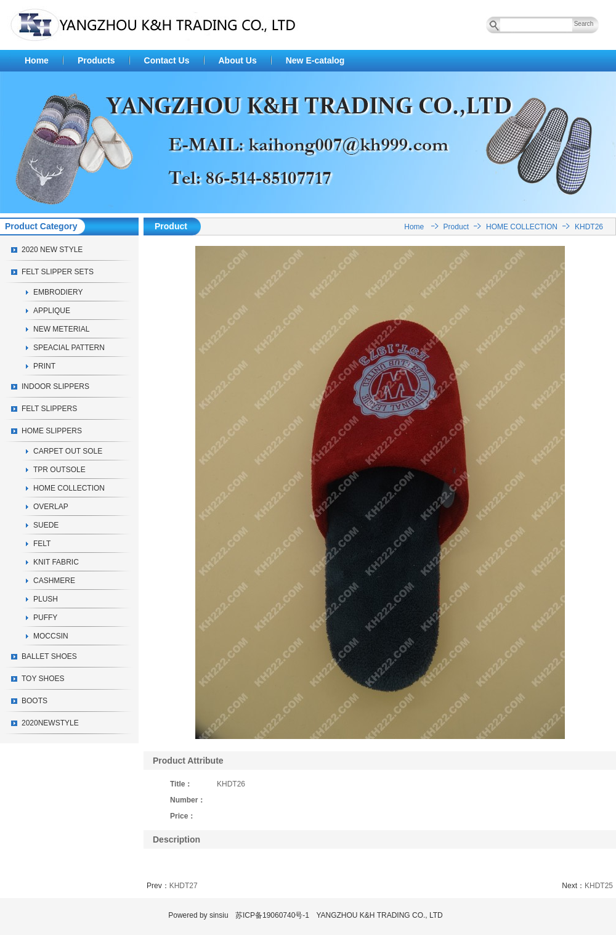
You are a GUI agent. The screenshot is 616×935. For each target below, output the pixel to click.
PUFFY (45, 617)
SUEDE (46, 525)
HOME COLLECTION (69, 488)
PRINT (44, 366)
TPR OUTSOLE (59, 469)
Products (96, 60)
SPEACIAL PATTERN (69, 347)
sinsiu (219, 915)
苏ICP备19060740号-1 (272, 915)
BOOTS (34, 700)
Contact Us (167, 60)
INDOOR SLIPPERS (55, 386)
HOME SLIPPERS (52, 431)
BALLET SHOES (49, 656)
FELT (42, 543)
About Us (238, 60)
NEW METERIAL (61, 329)
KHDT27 (183, 885)
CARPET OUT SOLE (67, 451)
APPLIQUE (51, 310)
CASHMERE (54, 580)
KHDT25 (599, 885)
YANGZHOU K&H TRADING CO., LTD (379, 915)
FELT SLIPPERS (49, 408)
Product (456, 227)
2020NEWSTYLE (50, 723)
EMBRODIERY (58, 292)
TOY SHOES (43, 678)
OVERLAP (50, 506)
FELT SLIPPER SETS (58, 271)
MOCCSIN (50, 636)
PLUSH (45, 599)
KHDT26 (589, 227)
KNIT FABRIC (56, 562)
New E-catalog (315, 60)
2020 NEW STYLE (52, 249)
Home (37, 60)
